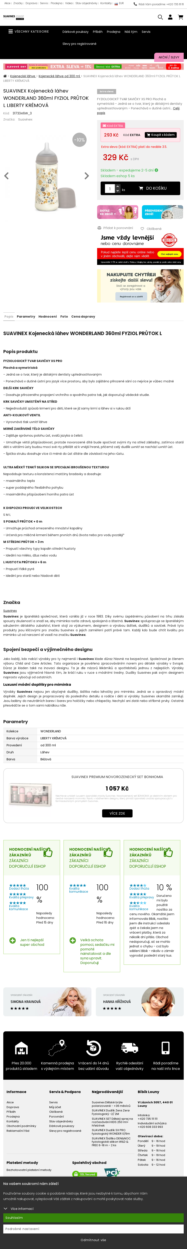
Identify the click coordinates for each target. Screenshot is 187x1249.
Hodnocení (47, 323)
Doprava (31, 3)
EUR (119, 4)
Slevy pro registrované (79, 44)
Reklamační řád (18, 1137)
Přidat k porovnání (115, 235)
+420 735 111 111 (147, 1125)
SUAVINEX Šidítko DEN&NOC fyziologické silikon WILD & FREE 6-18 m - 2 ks (111, 1148)
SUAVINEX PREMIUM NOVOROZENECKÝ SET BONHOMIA (117, 783)
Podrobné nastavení (22, 1229)
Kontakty (106, 3)
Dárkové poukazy (76, 32)
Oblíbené (56, 1119)
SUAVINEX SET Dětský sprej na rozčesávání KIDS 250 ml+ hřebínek (112, 1128)
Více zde (117, 820)
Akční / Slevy (169, 57)
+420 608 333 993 (150, 1134)
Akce (7, 3)
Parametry (26, 323)
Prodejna (56, 3)
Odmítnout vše (93, 1240)
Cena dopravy (83, 323)
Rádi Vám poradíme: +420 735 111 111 (159, 4)
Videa (69, 3)
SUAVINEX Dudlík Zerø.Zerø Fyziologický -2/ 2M (111, 1119)
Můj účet (55, 1114)
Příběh (98, 32)
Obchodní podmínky (21, 1133)
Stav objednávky (86, 3)
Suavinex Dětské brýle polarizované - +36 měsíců (111, 1111)
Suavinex (25, 119)
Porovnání (56, 1123)
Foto (64, 323)
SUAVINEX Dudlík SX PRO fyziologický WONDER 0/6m (111, 1139)
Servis (44, 3)
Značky (18, 3)
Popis (8, 323)
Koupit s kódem (121, 143)
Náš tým (131, 32)
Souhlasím (14, 1218)
